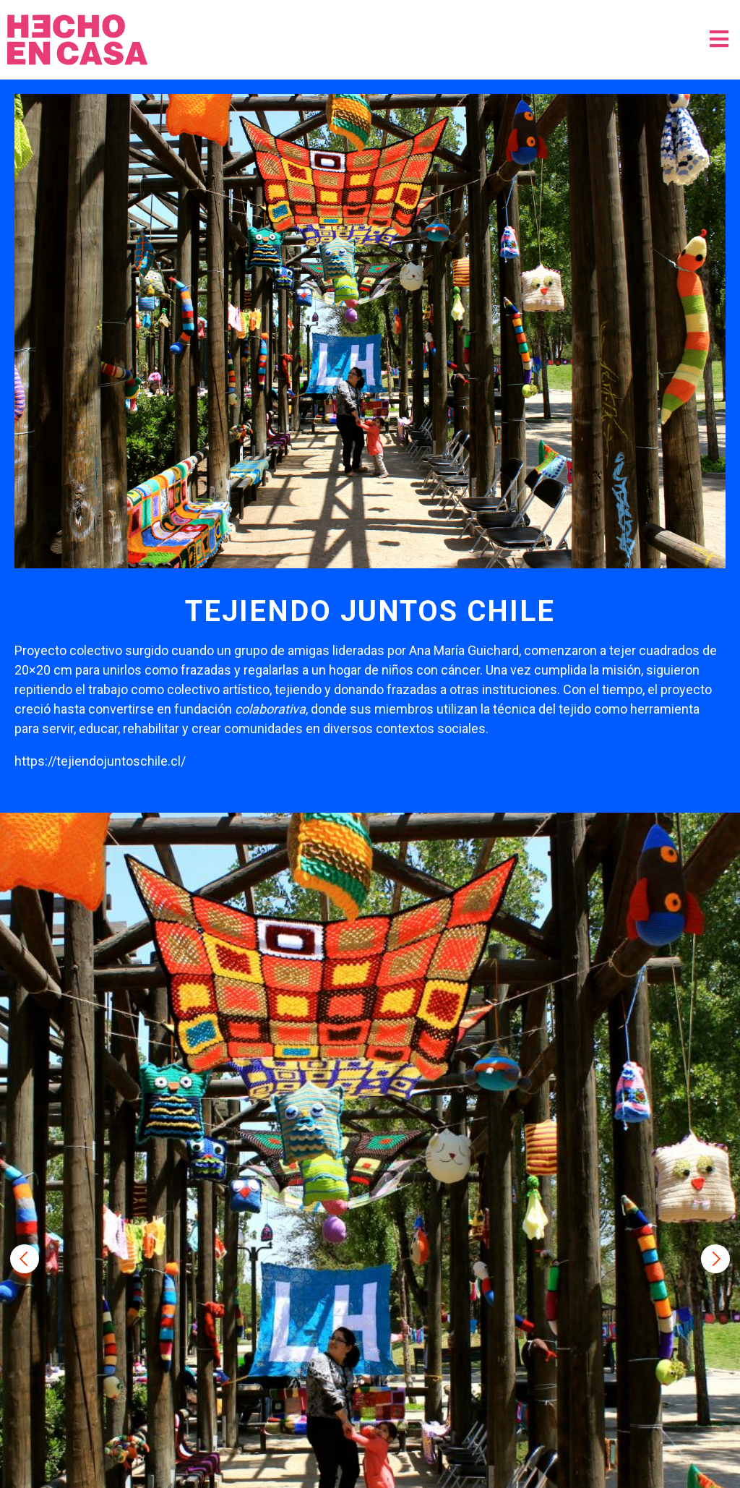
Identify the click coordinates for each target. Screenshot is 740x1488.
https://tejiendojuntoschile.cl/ (100, 761)
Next (715, 1258)
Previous (24, 1258)
